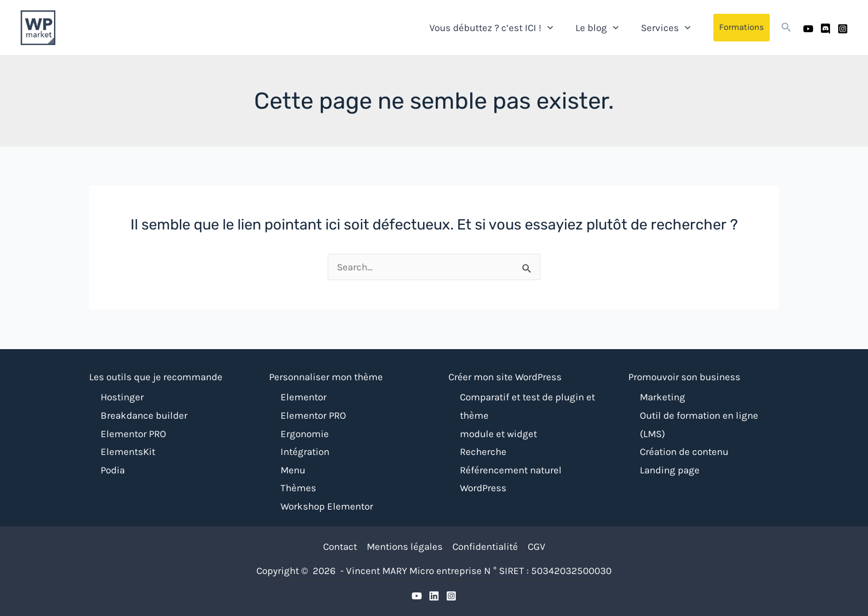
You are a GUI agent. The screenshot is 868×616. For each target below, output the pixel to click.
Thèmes (298, 487)
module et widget (498, 433)
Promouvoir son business (684, 376)
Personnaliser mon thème (326, 376)
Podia (113, 470)
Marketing (662, 397)
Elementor (304, 397)
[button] (741, 27)
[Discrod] (434, 596)
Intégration (305, 451)
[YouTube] (417, 596)
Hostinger (122, 397)
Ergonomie (305, 433)
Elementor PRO (133, 433)
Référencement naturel (511, 470)
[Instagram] (843, 28)
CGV (537, 546)
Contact (340, 546)
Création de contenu (684, 451)
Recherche (483, 451)
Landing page (670, 470)
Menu (293, 470)
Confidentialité (485, 546)
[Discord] (825, 28)
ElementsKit (128, 451)
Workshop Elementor (327, 506)
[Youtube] (808, 28)
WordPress (483, 487)
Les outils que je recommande (155, 376)
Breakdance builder (144, 415)
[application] (554, 27)
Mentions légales (405, 546)
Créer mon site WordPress (505, 376)
